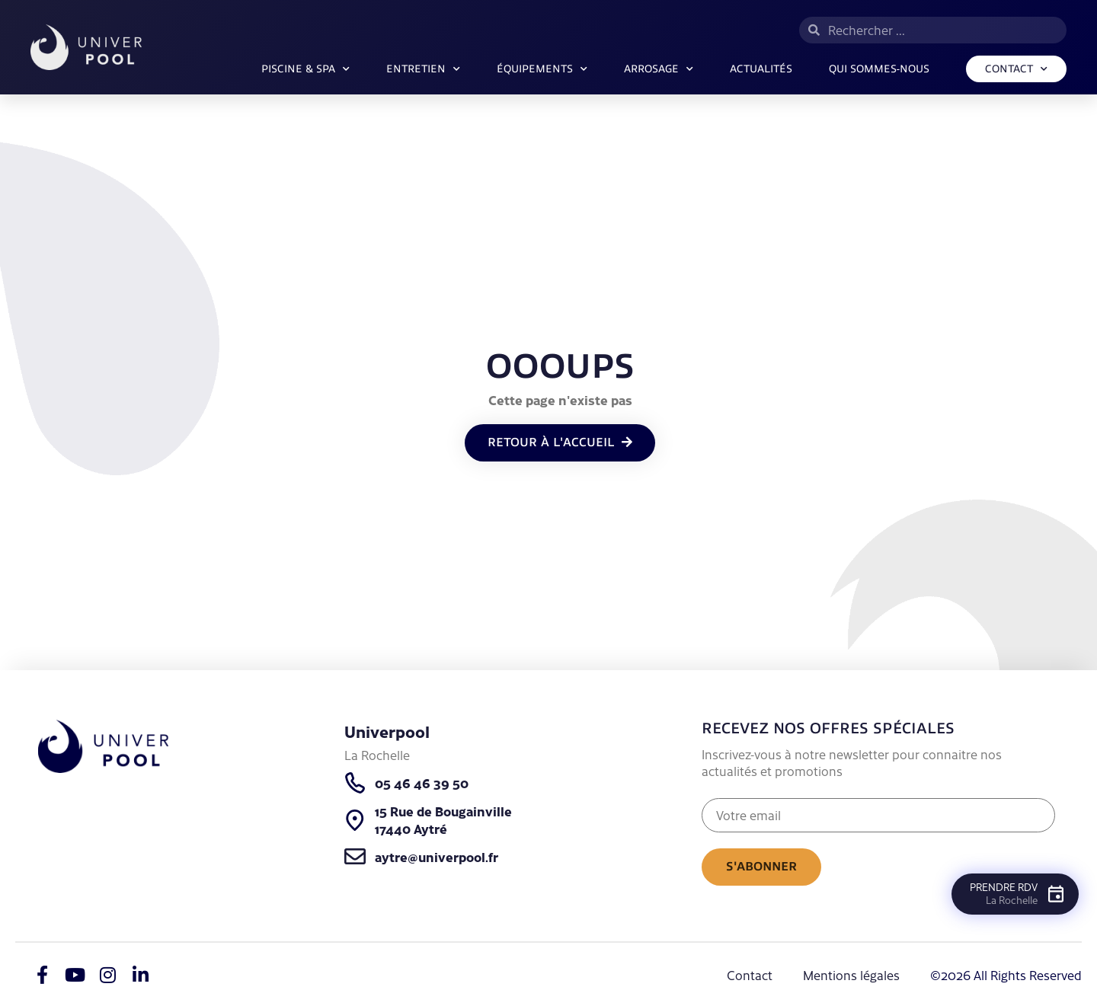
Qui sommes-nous (879, 69)
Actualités (761, 69)
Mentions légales (851, 974)
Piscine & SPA (305, 69)
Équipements (542, 69)
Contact (1016, 69)
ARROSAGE (658, 69)
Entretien (423, 69)
